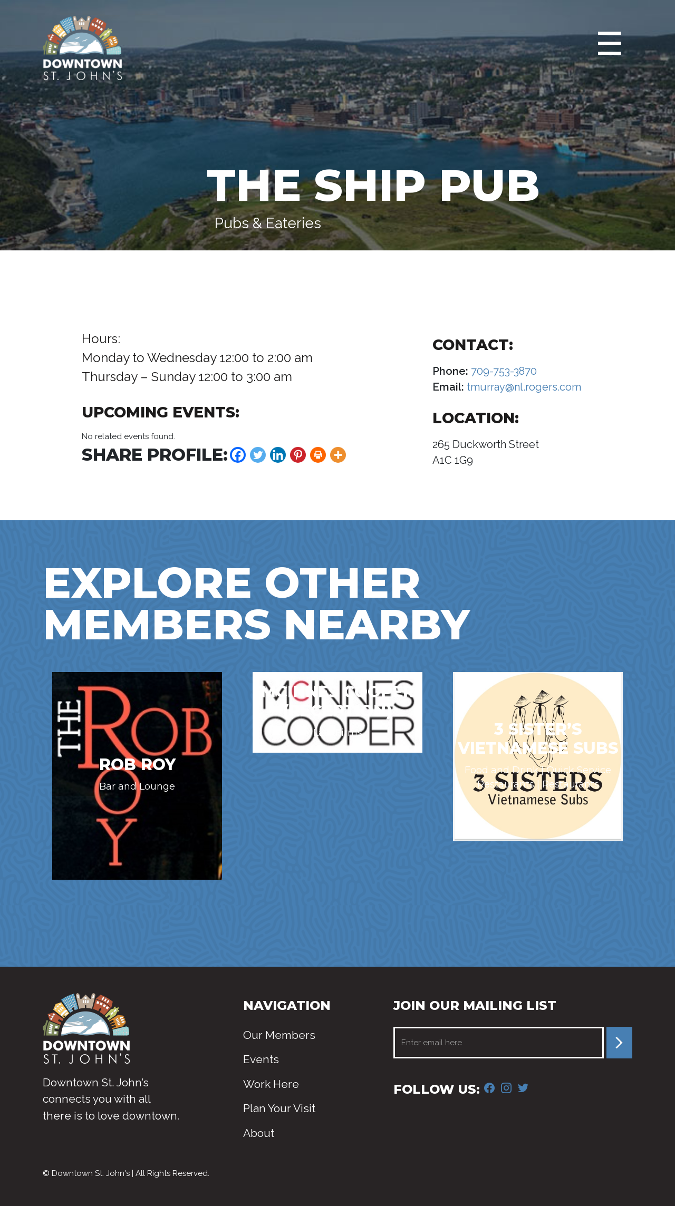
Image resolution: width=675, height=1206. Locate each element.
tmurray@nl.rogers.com (522, 387)
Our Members (279, 1035)
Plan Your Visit (279, 1108)
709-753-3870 (502, 371)
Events (261, 1059)
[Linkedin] (278, 455)
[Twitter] (258, 455)
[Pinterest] (298, 455)
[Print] (318, 455)
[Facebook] (238, 455)
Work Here (271, 1084)
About (258, 1133)
